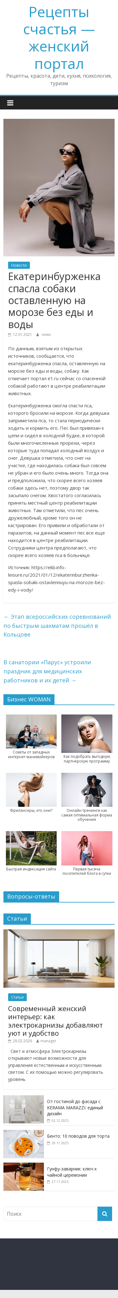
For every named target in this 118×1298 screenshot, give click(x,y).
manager (48, 1041)
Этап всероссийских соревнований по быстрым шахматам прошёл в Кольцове (57, 625)
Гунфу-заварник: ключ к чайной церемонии (72, 1172)
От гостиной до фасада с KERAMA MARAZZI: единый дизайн (75, 1107)
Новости (19, 265)
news (46, 334)
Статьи (17, 997)
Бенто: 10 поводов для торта (78, 1136)
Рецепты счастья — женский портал (59, 37)
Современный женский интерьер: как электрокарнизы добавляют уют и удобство (55, 1021)
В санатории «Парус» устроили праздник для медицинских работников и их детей (47, 671)
